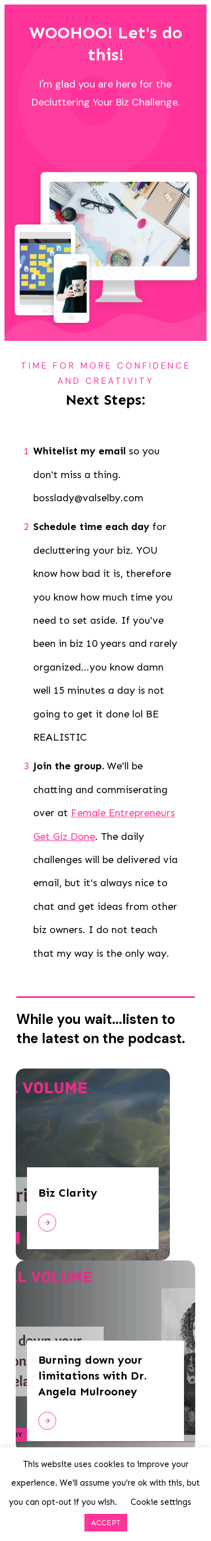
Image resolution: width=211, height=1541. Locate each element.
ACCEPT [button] (105, 1522)
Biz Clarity (67, 1192)
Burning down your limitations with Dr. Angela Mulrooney (92, 1375)
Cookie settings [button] (161, 1502)
